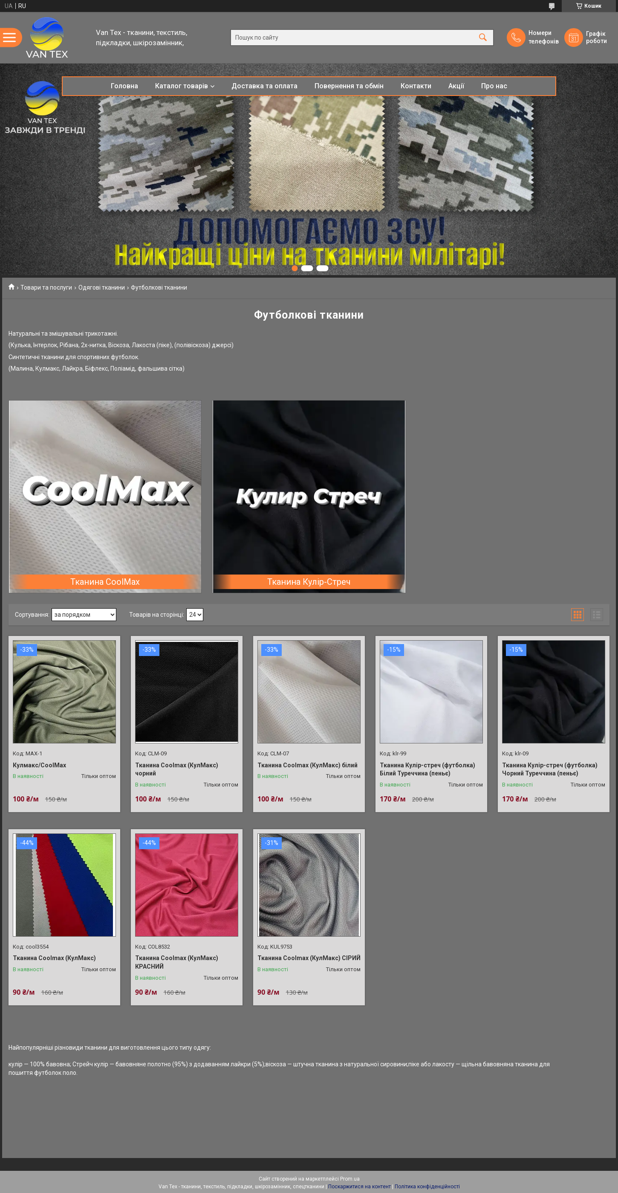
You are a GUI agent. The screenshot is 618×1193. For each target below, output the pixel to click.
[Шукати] (483, 38)
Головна (124, 86)
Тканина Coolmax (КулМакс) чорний (176, 769)
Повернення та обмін (349, 86)
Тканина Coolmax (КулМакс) (54, 958)
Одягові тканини (101, 287)
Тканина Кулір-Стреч (309, 582)
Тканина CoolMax (105, 582)
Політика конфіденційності (427, 1187)
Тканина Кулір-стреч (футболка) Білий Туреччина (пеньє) (427, 769)
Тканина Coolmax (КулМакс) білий (307, 765)
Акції (456, 86)
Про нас (494, 86)
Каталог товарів (181, 86)
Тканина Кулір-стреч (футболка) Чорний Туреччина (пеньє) (550, 769)
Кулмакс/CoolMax (39, 765)
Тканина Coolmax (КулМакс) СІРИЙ (309, 958)
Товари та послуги (46, 287)
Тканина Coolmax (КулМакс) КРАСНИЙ (176, 962)
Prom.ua (350, 1179)
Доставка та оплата (264, 86)
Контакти (416, 86)
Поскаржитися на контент (359, 1187)
